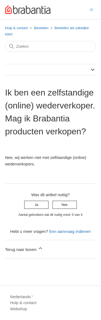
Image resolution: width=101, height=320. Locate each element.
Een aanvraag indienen (70, 231)
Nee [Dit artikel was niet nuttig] (65, 205)
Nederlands (22, 296)
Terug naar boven (24, 249)
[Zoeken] (50, 46)
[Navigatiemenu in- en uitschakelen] (91, 9)
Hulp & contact (16, 28)
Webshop (18, 309)
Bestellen (41, 28)
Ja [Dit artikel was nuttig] (36, 205)
